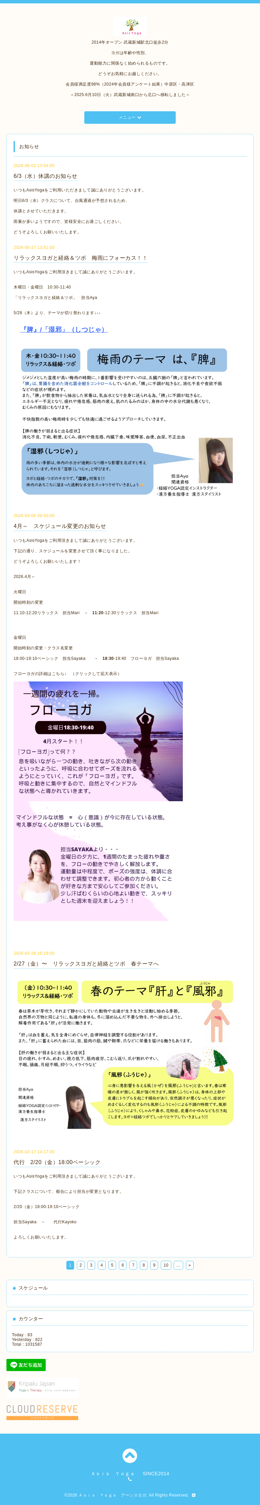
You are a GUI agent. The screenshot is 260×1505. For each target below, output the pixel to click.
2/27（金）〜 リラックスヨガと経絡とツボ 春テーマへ (86, 964)
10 (166, 1265)
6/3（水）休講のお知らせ (46, 176)
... (178, 1265)
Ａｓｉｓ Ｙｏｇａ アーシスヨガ (112, 1495)
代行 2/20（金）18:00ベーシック (57, 1162)
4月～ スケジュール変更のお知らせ (60, 526)
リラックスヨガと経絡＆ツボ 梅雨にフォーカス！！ (81, 258)
